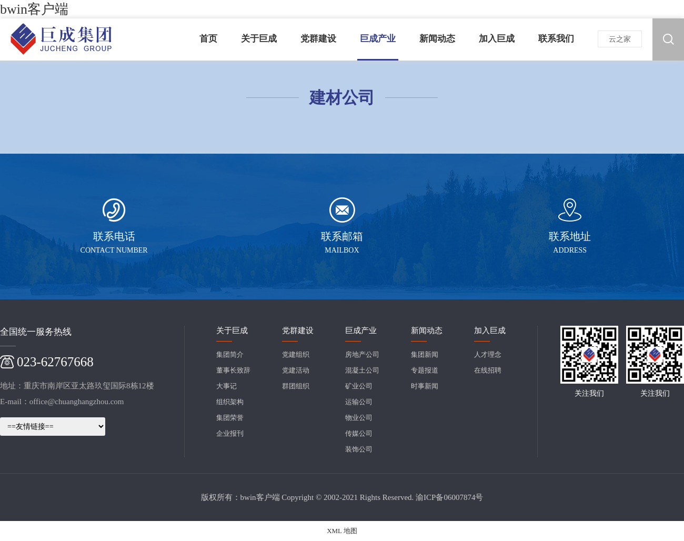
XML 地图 (342, 531)
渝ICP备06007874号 (449, 497)
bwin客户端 (34, 9)
